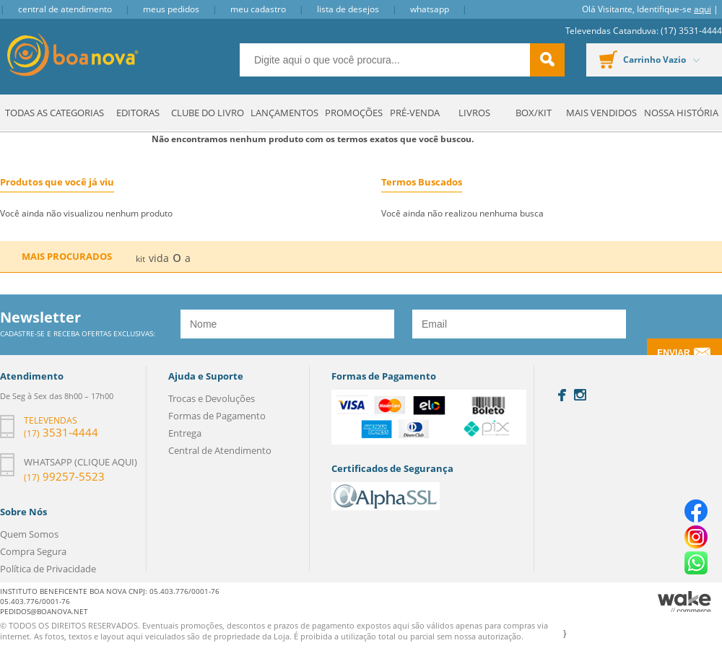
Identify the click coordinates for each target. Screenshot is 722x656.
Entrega (184, 433)
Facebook (562, 395)
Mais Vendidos (601, 112)
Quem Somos (29, 534)
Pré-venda (415, 112)
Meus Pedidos (171, 9)
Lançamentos (284, 112)
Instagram (580, 395)
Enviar (673, 353)
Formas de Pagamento (217, 415)
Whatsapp (429, 9)
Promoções (354, 112)
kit (140, 259)
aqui (702, 9)
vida (159, 258)
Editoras (138, 112)
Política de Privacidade (48, 568)
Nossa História (681, 112)
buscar (547, 59)
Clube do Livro (207, 112)
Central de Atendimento (65, 9)
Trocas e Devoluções (211, 398)
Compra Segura (33, 551)
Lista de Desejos (348, 9)
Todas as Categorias (54, 112)
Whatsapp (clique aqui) (80, 461)
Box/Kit (534, 112)
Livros (474, 112)
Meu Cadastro (258, 9)
